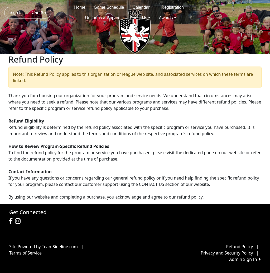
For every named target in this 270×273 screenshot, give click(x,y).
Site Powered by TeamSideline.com (43, 247)
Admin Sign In (245, 259)
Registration (174, 7)
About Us (140, 18)
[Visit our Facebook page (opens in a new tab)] (12, 221)
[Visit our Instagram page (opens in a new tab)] (19, 221)
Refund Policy (239, 247)
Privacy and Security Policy (227, 253)
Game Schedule (109, 7)
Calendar (143, 7)
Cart (39, 12)
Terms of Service (25, 253)
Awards (167, 18)
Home (79, 7)
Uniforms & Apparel (103, 18)
